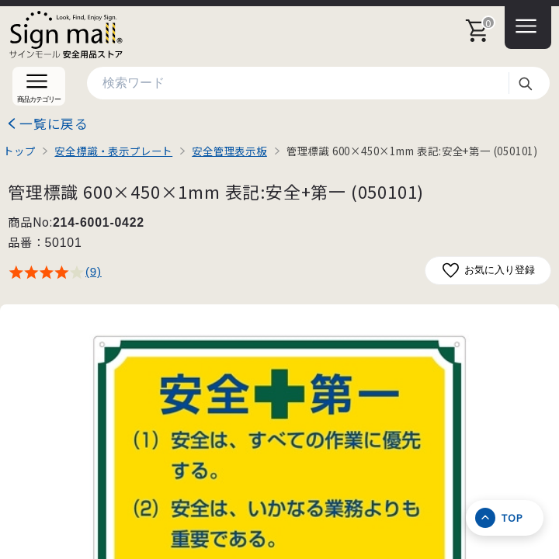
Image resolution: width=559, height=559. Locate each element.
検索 (525, 83)
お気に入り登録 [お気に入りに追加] (488, 270)
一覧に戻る (54, 123)
